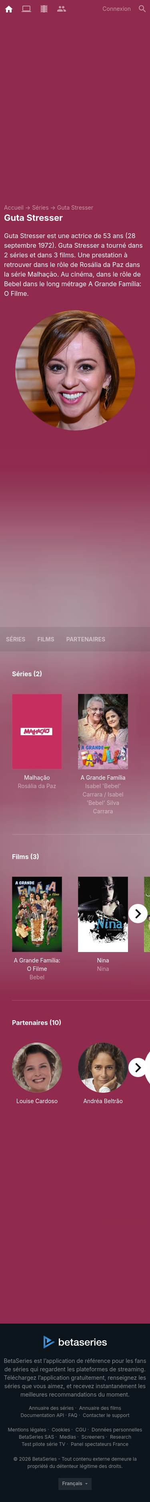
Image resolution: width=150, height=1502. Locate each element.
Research (120, 1437)
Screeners (93, 1437)
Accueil (14, 207)
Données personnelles (117, 1430)
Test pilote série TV (43, 1444)
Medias (68, 1437)
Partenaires (85, 639)
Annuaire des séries (51, 1408)
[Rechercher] (142, 9)
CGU (81, 1430)
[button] (37, 1074)
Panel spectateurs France (99, 1444)
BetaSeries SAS (36, 1437)
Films (45, 639)
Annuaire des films (100, 1408)
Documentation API (42, 1415)
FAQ (72, 1415)
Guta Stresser (75, 207)
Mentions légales (27, 1430)
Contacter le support (106, 1415)
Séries (40, 207)
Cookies (61, 1430)
